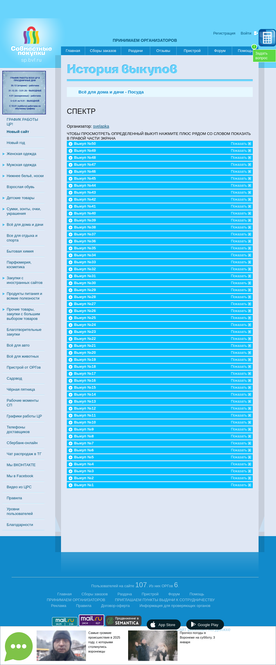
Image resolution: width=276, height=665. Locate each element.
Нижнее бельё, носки (25, 176)
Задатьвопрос (261, 55)
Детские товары (20, 198)
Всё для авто (18, 345)
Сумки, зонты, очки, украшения (24, 211)
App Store (166, 625)
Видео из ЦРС (19, 487)
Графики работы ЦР (24, 416)
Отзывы (163, 50)
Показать (239, 143)
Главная (73, 50)
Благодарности (20, 524)
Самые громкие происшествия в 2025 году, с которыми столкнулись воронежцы (104, 642)
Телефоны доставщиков (18, 429)
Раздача (125, 594)
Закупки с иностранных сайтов (24, 280)
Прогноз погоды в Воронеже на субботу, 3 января (197, 637)
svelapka (101, 126)
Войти (246, 33)
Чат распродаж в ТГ (24, 454)
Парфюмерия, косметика (19, 264)
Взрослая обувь (21, 187)
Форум (220, 50)
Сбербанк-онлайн (22, 443)
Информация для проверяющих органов (174, 605)
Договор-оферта (115, 605)
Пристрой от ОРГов (24, 367)
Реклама (58, 605)
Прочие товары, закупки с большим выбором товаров (23, 314)
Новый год (16, 142)
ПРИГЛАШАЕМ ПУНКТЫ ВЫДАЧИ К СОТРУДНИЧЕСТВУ (165, 600)
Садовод (14, 378)
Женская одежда (21, 154)
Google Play (208, 625)
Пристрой (192, 50)
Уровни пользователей (20, 511)
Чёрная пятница (21, 389)
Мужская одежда (21, 165)
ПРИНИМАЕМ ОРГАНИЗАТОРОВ (145, 40)
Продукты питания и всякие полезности (24, 295)
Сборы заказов (103, 50)
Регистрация (224, 33)
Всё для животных (23, 356)
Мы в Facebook (20, 476)
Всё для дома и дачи (25, 224)
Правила (14, 498)
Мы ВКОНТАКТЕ (21, 465)
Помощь (247, 49)
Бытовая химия (20, 251)
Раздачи (135, 50)
